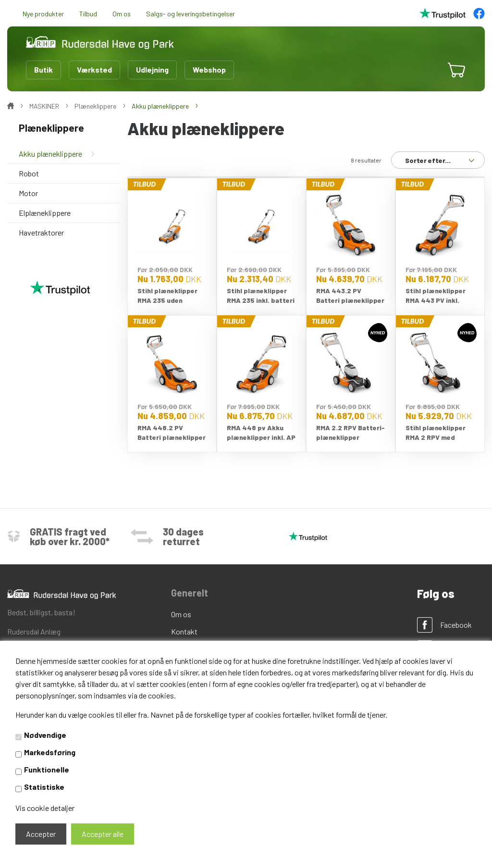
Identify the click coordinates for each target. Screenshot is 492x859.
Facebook (456, 624)
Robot (29, 173)
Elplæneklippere (45, 212)
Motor (28, 193)
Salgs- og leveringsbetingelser (190, 14)
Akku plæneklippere (50, 153)
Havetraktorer (41, 232)
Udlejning (152, 69)
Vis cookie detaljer (44, 807)
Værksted (94, 69)
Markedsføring (49, 752)
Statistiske (44, 786)
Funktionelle (46, 769)
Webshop (209, 69)
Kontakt (184, 631)
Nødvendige (45, 734)
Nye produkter (43, 14)
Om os (121, 14)
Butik (43, 69)
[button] (428, 70)
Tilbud (88, 14)
